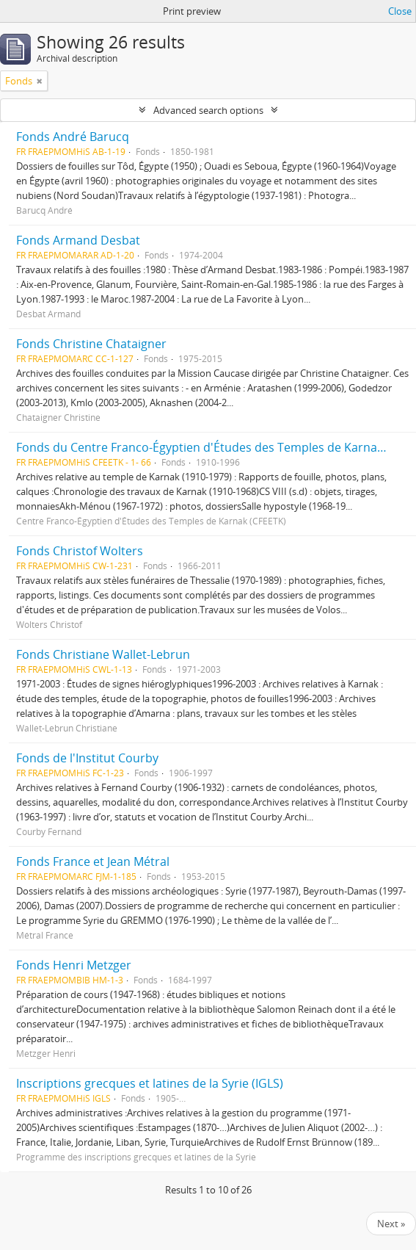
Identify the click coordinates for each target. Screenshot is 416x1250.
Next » (391, 1223)
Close (400, 11)
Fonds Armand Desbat (78, 240)
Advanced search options (208, 110)
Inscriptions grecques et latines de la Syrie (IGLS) (149, 1083)
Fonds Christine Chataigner (91, 344)
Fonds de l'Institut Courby (87, 758)
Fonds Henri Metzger (73, 965)
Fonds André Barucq (72, 137)
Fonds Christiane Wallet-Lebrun (103, 654)
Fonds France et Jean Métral (92, 861)
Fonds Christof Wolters (79, 551)
